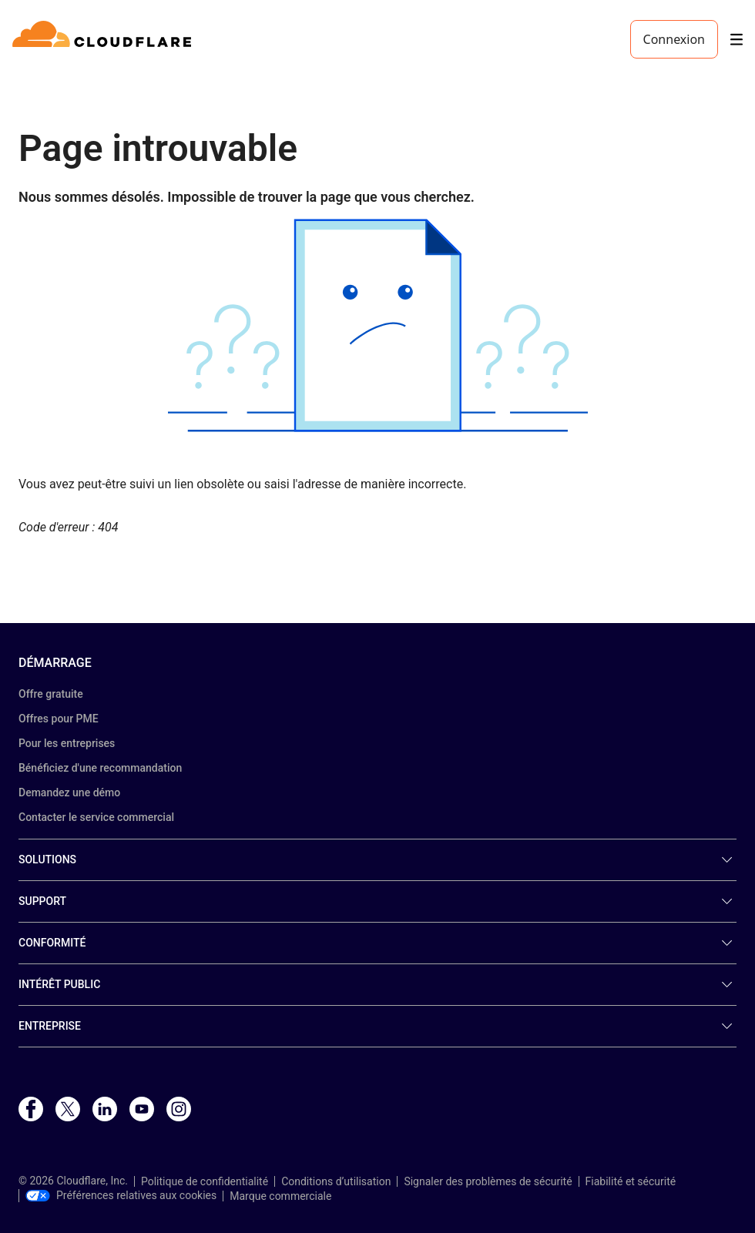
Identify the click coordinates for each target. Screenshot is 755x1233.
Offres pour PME (58, 718)
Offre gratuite (50, 694)
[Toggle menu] (736, 39)
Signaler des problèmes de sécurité (488, 1181)
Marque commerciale (280, 1196)
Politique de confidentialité (204, 1181)
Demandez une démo (69, 792)
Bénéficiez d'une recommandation (100, 768)
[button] (377, 325)
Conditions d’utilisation (336, 1181)
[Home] (104, 39)
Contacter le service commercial (96, 817)
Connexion (674, 39)
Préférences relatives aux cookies (120, 1195)
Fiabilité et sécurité (631, 1181)
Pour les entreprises (66, 743)
